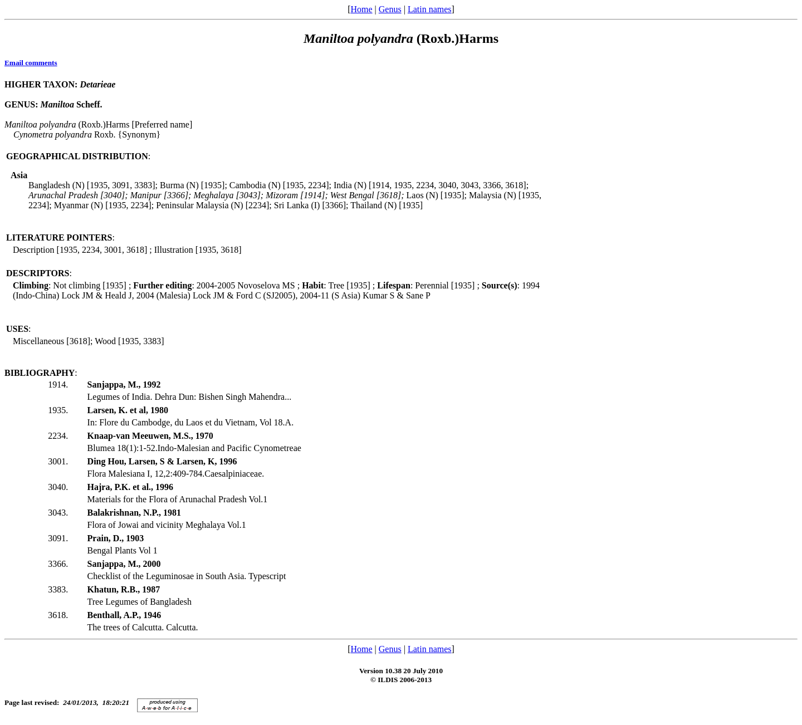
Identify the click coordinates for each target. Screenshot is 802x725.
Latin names (430, 9)
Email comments (30, 62)
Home (361, 9)
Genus (390, 9)
